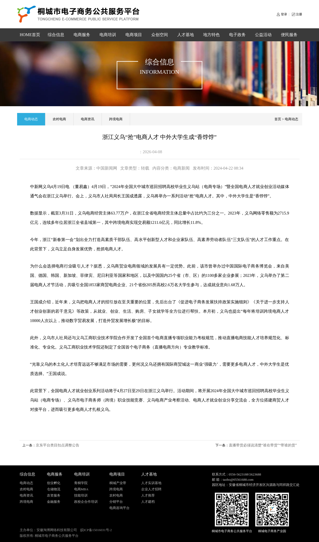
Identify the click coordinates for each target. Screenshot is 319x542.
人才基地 (185, 34)
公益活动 (263, 34)
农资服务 (53, 495)
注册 (299, 14)
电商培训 (108, 34)
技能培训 (81, 495)
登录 (284, 14)
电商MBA (81, 489)
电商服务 (82, 34)
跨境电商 (116, 119)
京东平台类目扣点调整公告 (57, 445)
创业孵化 (53, 483)
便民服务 (289, 34)
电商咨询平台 (119, 508)
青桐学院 (81, 483)
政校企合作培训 (86, 502)
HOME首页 (30, 34)
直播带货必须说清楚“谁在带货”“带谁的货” (263, 445)
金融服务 (53, 502)
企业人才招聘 (151, 489)
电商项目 (133, 34)
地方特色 (211, 34)
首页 (277, 119)
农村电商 (59, 119)
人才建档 (148, 502)
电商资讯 (87, 119)
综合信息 (56, 34)
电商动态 (31, 119)
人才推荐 (148, 495)
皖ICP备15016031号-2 (96, 530)
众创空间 (159, 34)
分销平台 (116, 502)
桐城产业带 (117, 483)
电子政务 (237, 34)
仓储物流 (53, 489)
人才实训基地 (151, 483)
